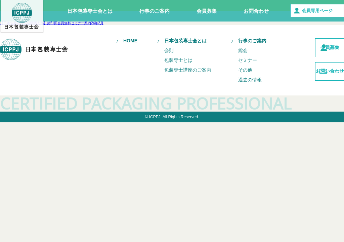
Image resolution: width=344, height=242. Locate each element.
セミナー (235, 60)
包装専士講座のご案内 (175, 70)
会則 (156, 50)
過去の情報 (237, 79)
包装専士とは (166, 60)
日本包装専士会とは (90, 11)
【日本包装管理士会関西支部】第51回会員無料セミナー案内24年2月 (51, 23)
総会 (230, 50)
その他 (233, 70)
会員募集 (207, 11)
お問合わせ (256, 11)
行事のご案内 (154, 11)
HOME (118, 40)
